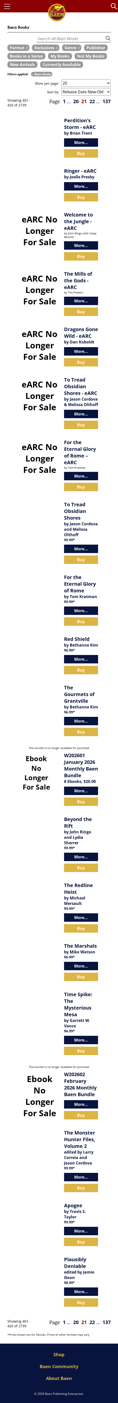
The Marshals (80, 946)
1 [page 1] (64, 101)
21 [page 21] (84, 101)
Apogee (73, 1205)
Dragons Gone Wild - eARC (81, 332)
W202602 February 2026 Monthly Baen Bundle (80, 1084)
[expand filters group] (18, 48)
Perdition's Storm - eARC (80, 123)
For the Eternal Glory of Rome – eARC (80, 452)
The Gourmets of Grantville (79, 694)
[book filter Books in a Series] (26, 56)
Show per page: (47, 83)
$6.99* (69, 650)
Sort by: (53, 92)
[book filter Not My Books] (91, 56)
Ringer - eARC (80, 171)
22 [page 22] (92, 101)
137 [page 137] (106, 101)
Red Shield (77, 639)
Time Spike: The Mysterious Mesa (78, 1004)
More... (81, 142)
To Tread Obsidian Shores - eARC (80, 386)
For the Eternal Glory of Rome (80, 584)
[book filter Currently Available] (61, 64)
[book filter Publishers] (96, 48)
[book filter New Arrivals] (22, 64)
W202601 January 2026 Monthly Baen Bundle (81, 765)
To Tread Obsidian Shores (75, 511)
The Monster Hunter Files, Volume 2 (79, 1139)
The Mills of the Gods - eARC (78, 280)
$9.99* (69, 539)
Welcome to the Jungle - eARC (78, 221)
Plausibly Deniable (75, 1262)
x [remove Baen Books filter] (33, 74)
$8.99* (69, 1282)
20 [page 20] (76, 101)
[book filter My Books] (60, 56)
